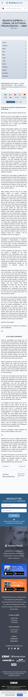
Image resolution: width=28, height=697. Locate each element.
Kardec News (14, 641)
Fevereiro (4, 45)
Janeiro (4, 42)
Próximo (22, 466)
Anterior (6, 466)
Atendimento (14, 638)
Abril (3, 51)
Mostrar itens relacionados (21, 475)
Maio (3, 54)
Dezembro (5, 76)
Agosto (4, 64)
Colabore (14, 636)
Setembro (5, 67)
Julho (3, 61)
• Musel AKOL (14, 632)
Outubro (4, 70)
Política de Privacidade (10, 694)
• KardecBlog (14, 622)
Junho (4, 58)
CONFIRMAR (14, 515)
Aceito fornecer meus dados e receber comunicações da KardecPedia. (14, 522)
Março (4, 48)
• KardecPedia (14, 618)
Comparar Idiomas (10, 101)
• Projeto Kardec (14, 629)
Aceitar (20, 694)
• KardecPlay (14, 620)
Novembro (5, 73)
